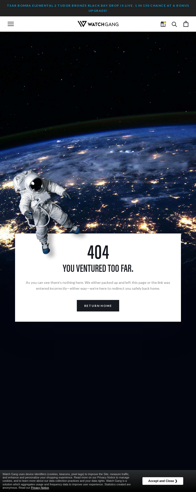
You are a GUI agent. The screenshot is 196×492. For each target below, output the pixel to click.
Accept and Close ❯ (162, 481)
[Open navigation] (11, 24)
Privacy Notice (40, 487)
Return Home (98, 306)
